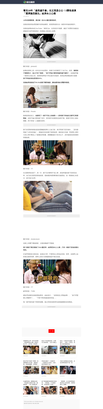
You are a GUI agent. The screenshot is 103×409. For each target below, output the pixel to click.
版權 (38, 403)
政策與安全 (30, 403)
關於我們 (26, 403)
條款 (34, 403)
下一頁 (51, 331)
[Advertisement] (51, 227)
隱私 (36, 403)
